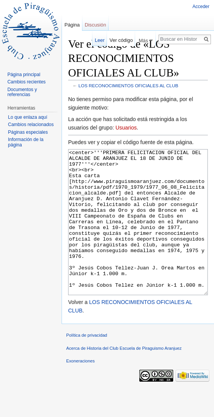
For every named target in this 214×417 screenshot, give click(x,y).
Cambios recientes (26, 82)
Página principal (23, 74)
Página (72, 25)
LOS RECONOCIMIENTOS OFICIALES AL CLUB (128, 85)
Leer (100, 40)
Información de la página (25, 142)
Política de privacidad (86, 364)
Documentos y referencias (22, 92)
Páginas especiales (28, 132)
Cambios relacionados (31, 124)
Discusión (95, 25)
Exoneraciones (80, 389)
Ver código (121, 40)
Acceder (200, 6)
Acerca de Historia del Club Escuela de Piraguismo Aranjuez (124, 377)
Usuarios (126, 128)
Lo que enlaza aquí (27, 117)
